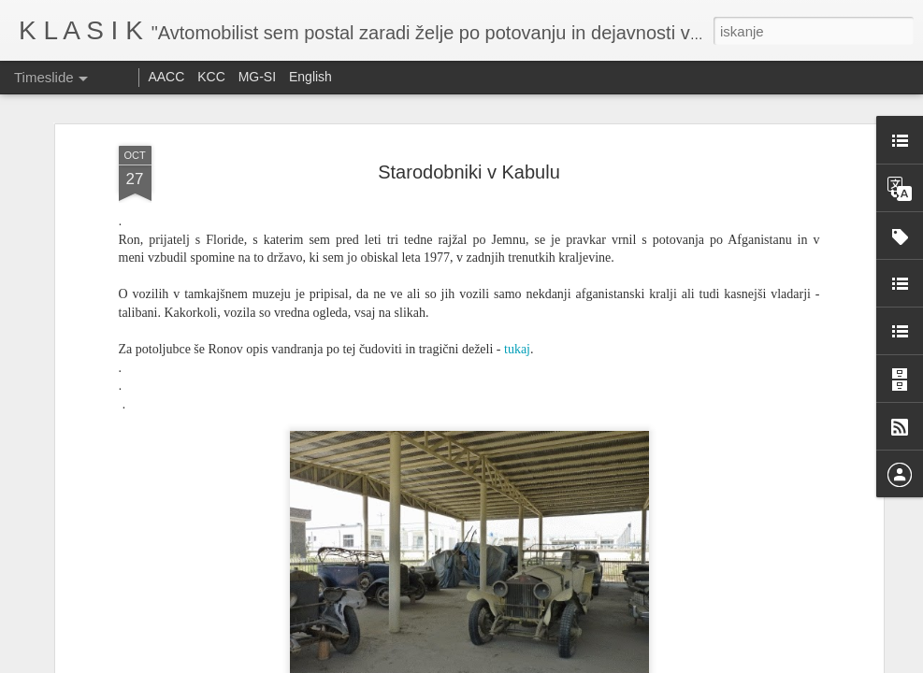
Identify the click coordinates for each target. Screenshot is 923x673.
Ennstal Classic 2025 (706, 644)
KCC (211, 76)
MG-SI (257, 76)
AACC (166, 76)
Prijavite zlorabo (575, 662)
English (310, 76)
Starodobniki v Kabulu (469, 119)
